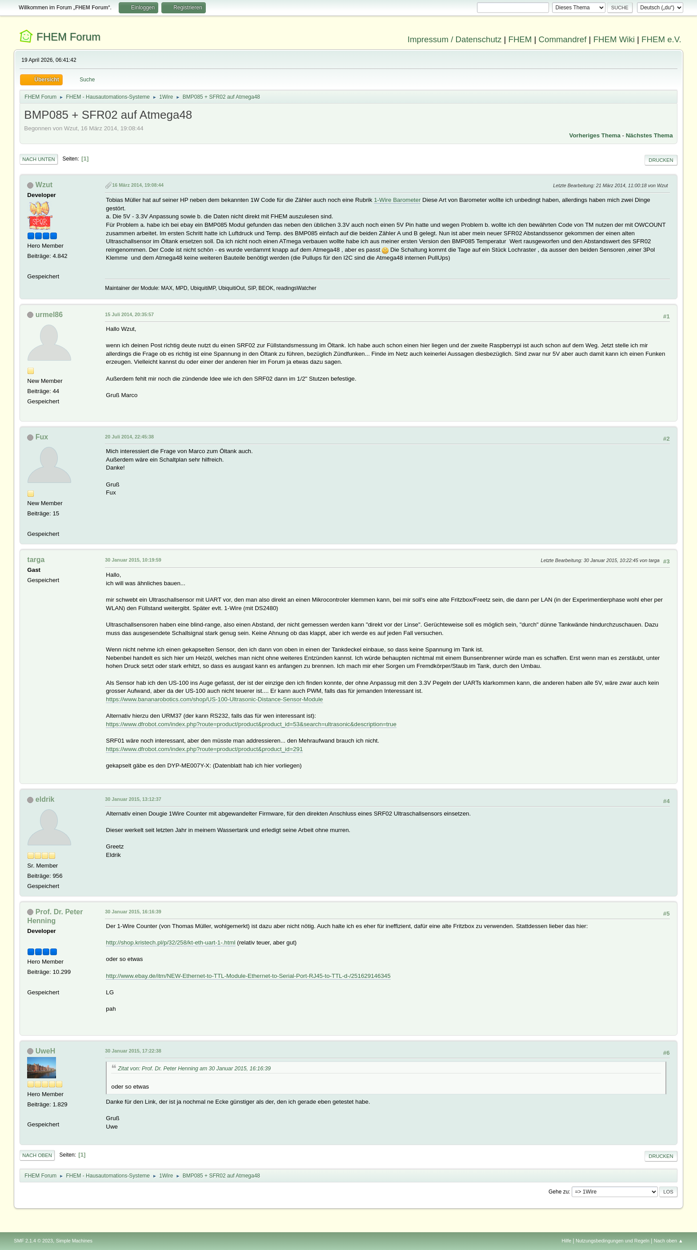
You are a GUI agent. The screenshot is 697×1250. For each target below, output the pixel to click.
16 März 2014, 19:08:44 (138, 185)
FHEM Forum (68, 37)
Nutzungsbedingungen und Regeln (612, 1240)
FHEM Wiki (614, 39)
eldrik (45, 799)
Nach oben (37, 1155)
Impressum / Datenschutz (455, 39)
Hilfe (567, 1240)
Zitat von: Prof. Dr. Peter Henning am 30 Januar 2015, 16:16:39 (194, 1068)
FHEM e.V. (661, 39)
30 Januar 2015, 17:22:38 (133, 1050)
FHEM (520, 39)
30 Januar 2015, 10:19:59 (133, 560)
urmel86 (49, 314)
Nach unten (38, 159)
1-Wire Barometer (397, 200)
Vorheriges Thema (595, 135)
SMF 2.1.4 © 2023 (33, 1240)
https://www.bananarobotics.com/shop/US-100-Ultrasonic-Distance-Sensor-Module (214, 699)
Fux (42, 437)
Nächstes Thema (649, 135)
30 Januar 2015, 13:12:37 (133, 799)
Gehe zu (559, 1192)
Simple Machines (74, 1240)
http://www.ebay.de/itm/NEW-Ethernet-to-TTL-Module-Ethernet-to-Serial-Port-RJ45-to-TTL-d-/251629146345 (248, 976)
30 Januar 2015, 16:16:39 (133, 911)
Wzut (44, 185)
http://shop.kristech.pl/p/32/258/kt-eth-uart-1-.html (170, 942)
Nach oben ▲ (668, 1240)
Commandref (563, 39)
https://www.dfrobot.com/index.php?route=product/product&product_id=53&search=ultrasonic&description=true (251, 724)
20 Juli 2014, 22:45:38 (129, 436)
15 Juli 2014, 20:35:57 (129, 314)
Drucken (661, 160)
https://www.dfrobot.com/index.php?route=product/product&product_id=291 (204, 749)
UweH (45, 1051)
